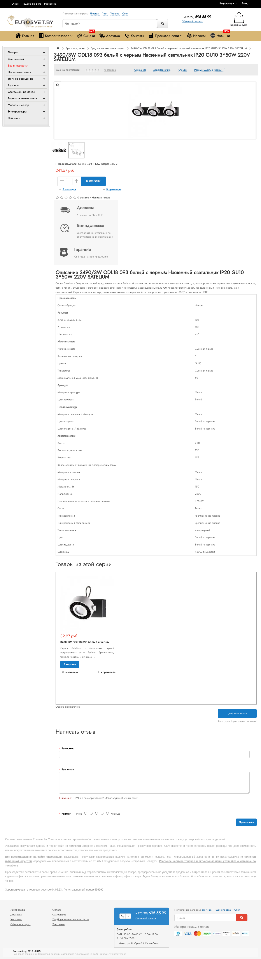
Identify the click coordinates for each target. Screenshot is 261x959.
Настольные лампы (19, 72)
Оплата (57, 909)
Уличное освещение (20, 79)
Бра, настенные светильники (107, 48)
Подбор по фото (31, 4)
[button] (246, 3)
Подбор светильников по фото (71, 919)
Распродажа (18, 909)
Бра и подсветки (18, 65)
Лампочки (14, 118)
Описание (140, 70)
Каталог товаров (55, 35)
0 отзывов (110, 70)
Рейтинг (65, 814)
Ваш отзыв (67, 769)
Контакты (134, 35)
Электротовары (17, 111)
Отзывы (183, 70)
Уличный (207, 910)
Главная (25, 35)
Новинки (220, 34)
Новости (196, 35)
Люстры (13, 52)
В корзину (93, 181)
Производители (165, 35)
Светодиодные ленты (21, 92)
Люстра (95, 14)
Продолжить (246, 822)
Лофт (105, 14)
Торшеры (13, 85)
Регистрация (226, 3)
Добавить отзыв (237, 713)
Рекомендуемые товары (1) (209, 70)
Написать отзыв (101, 198)
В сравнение (113, 189)
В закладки (69, 189)
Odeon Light (85, 164)
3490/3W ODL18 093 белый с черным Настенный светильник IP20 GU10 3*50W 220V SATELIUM (189, 48)
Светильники (16, 59)
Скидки (86, 34)
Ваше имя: (67, 748)
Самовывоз (59, 914)
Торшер (115, 14)
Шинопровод (223, 910)
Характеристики (162, 70)
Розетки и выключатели (22, 98)
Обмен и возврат (21, 924)
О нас (15, 4)
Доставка (109, 35)
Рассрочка (50, 4)
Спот (125, 14)
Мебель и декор (18, 105)
